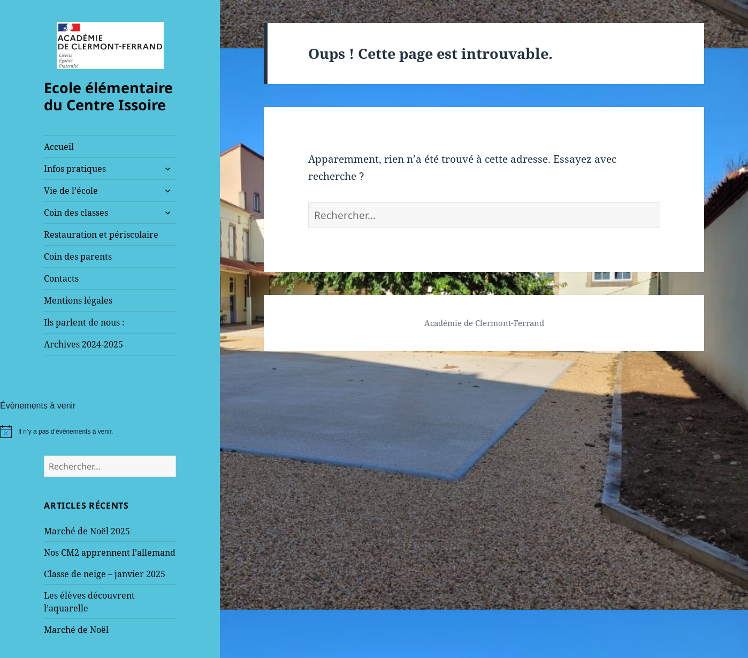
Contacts (61, 278)
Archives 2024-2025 (83, 344)
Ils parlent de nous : (84, 322)
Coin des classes (76, 212)
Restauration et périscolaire (101, 234)
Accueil (59, 147)
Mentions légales (78, 300)
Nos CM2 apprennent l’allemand (109, 552)
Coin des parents (78, 256)
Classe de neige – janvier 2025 (104, 574)
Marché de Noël (76, 630)
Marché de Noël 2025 (87, 531)
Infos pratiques (75, 169)
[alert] (110, 431)
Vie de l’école (71, 190)
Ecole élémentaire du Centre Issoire (108, 96)
